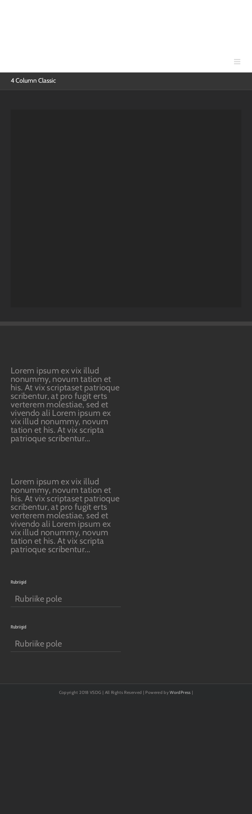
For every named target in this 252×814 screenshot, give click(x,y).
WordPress (180, 692)
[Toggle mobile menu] (237, 61)
